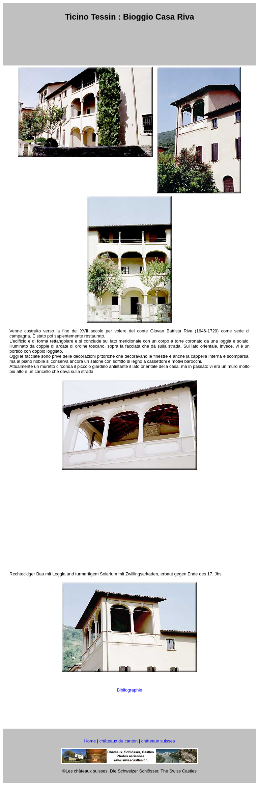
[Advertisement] (131, 43)
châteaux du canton (118, 740)
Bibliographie (129, 690)
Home (90, 740)
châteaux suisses (158, 740)
